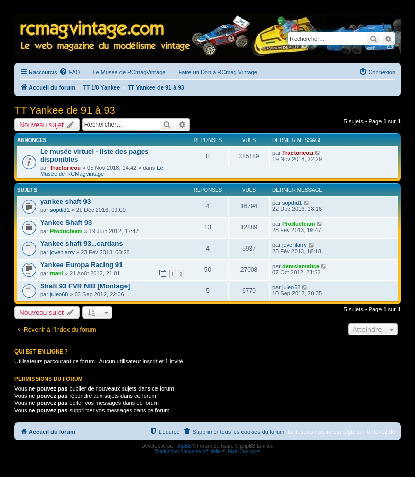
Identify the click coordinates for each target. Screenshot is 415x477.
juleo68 (59, 294)
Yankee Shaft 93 (66, 222)
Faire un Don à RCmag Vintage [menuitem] (217, 72)
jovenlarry (62, 252)
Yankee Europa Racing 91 (81, 265)
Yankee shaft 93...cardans (81, 244)
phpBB (184, 446)
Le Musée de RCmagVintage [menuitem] (129, 72)
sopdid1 (60, 210)
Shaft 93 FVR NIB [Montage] (85, 286)
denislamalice (300, 266)
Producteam (66, 231)
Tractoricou (65, 168)
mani (56, 273)
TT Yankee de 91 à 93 (64, 110)
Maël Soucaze (244, 451)
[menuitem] (69, 72)
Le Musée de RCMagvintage (101, 171)
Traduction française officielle (187, 451)
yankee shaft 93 (65, 201)
